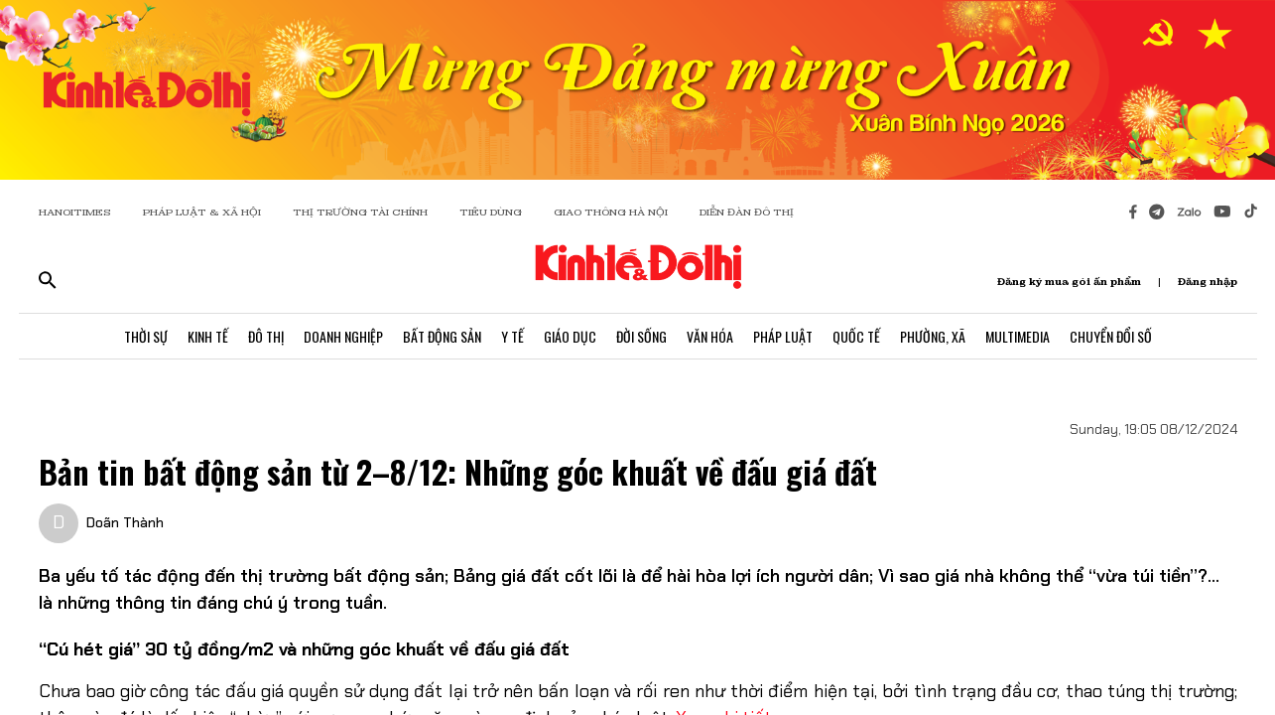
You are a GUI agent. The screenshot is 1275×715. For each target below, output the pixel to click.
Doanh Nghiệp (343, 336)
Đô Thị (266, 336)
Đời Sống (641, 336)
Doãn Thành (125, 522)
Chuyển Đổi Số (1111, 336)
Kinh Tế (208, 336)
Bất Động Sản (442, 336)
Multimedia (1017, 336)
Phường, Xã (932, 336)
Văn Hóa (710, 336)
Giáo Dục (570, 336)
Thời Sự (146, 336)
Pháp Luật (783, 336)
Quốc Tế (856, 336)
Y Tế (512, 336)
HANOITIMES (75, 212)
